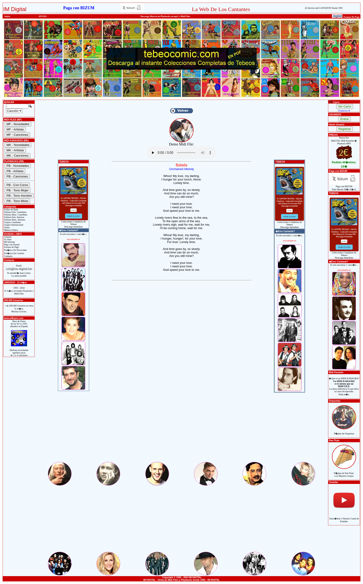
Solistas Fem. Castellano (14, 212)
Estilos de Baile (10, 209)
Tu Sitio (7, 239)
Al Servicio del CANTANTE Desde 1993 (323, 8)
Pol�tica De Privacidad (15, 250)
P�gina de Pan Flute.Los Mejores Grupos (344, 472)
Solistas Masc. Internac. (14, 219)
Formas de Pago (11, 247)
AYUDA (43, 16)
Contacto (8, 256)
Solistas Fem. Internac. (14, 217)
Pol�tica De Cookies (13, 253)
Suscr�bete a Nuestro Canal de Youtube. (344, 517)
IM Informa (9, 242)
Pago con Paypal (11, 244)
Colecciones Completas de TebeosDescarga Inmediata (73, 223)
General (7, 237)
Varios (6, 227)
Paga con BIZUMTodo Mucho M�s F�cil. (344, 187)
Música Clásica (10, 230)
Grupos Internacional (13, 225)
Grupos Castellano (12, 222)
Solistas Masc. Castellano (15, 214)
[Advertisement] (181, 428)
